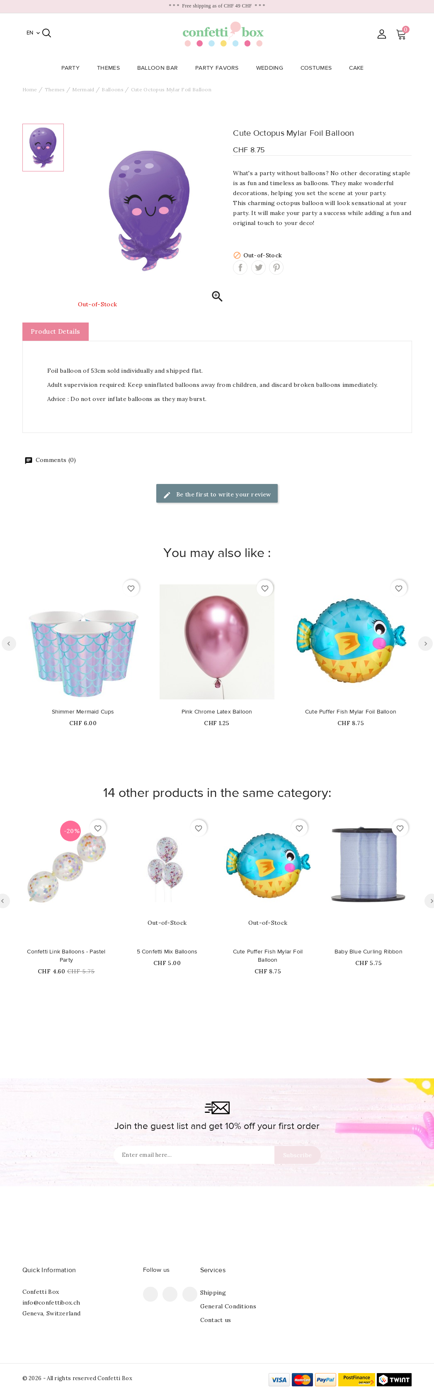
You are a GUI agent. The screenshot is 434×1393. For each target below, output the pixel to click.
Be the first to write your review (217, 495)
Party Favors (219, 68)
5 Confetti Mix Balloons (167, 952)
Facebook (150, 1294)
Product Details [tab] (55, 331)
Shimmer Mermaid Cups (83, 712)
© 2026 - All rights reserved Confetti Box (77, 1378)
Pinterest (276, 267)
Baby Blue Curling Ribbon (368, 952)
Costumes (319, 68)
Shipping (213, 1292)
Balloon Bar (160, 68)
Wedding (272, 68)
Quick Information (49, 1270)
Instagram (189, 1294)
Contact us (215, 1320)
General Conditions (228, 1306)
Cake (359, 68)
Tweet (258, 267)
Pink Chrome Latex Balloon (217, 712)
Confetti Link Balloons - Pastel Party (66, 956)
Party (73, 68)
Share (240, 267)
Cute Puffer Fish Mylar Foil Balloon (350, 712)
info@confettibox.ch (51, 1302)
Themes (111, 68)
